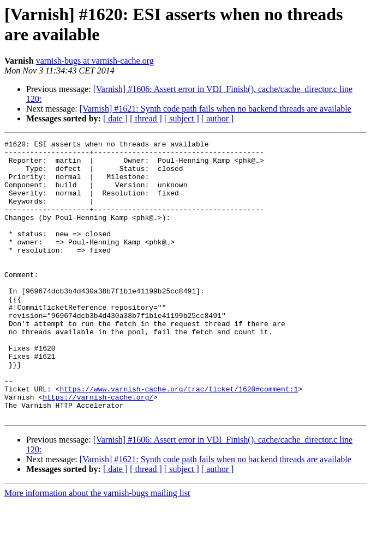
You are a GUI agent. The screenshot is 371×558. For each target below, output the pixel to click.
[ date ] (115, 118)
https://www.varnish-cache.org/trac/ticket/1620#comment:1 (178, 439)
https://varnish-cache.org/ (98, 449)
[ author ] (217, 118)
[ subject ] (181, 118)
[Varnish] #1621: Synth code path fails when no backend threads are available (215, 108)
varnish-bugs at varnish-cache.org (95, 60)
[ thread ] (146, 118)
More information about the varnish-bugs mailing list (97, 548)
